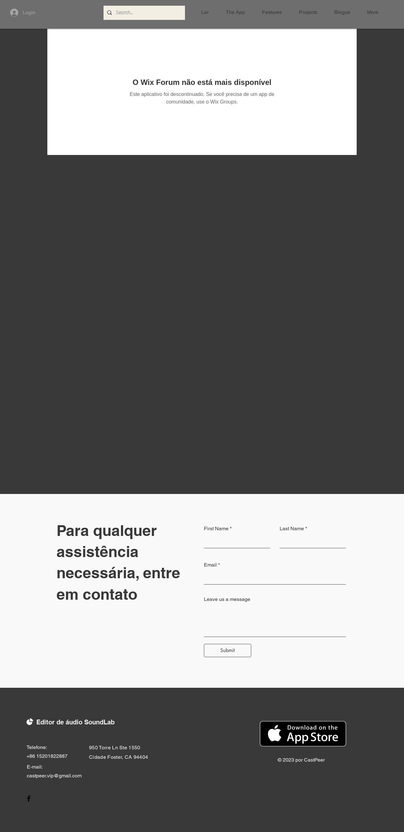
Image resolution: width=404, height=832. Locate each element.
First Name (216, 528)
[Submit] (227, 650)
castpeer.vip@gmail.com (54, 776)
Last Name (292, 528)
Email (210, 565)
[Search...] (144, 13)
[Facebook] (29, 798)
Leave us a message (227, 599)
